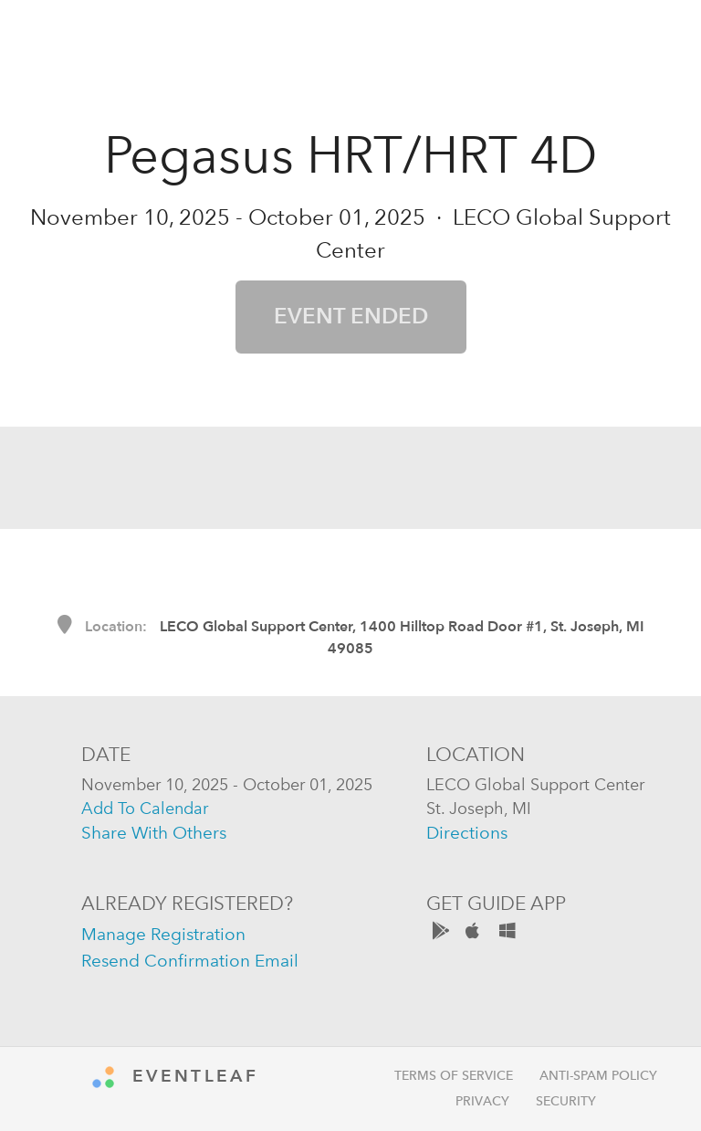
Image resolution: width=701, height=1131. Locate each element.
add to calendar (144, 808)
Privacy (482, 1101)
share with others (153, 832)
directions (466, 832)
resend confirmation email (189, 960)
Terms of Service (453, 1075)
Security (566, 1101)
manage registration (163, 934)
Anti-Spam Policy (598, 1075)
